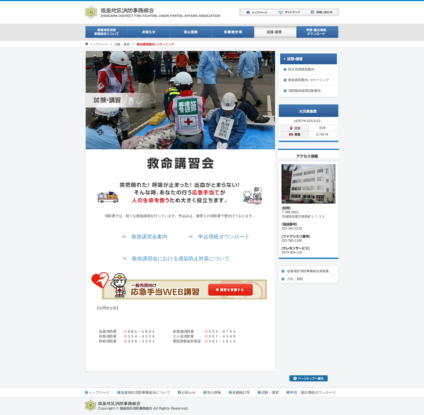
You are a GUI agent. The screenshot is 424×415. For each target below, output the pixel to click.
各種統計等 (241, 392)
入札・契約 (295, 279)
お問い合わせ (321, 12)
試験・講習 (275, 32)
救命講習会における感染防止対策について (181, 258)
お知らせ (149, 32)
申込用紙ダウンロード (224, 236)
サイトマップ (289, 12)
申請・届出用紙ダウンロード (317, 32)
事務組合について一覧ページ (106, 32)
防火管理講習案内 (301, 69)
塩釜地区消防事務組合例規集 (308, 271)
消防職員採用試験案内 (304, 91)
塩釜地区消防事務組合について (145, 392)
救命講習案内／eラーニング (308, 80)
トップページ (256, 12)
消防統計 (233, 32)
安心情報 (191, 32)
